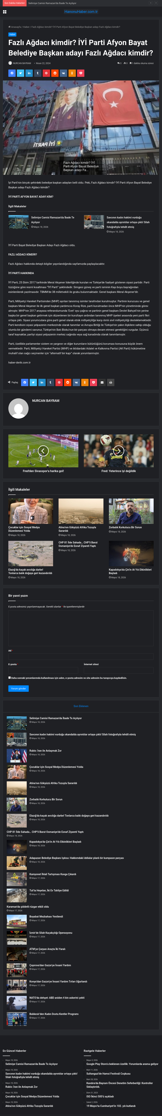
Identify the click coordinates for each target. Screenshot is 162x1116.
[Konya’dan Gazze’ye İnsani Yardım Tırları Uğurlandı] (18, 986)
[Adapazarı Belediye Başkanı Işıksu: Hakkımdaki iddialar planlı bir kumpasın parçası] (18, 863)
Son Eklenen (81, 704)
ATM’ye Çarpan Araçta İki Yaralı (49, 949)
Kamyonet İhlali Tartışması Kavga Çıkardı (54, 874)
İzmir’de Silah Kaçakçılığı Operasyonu (52, 932)
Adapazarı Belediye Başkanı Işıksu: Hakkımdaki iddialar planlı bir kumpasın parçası (78, 858)
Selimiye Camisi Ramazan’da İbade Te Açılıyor (52, 3)
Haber (26, 27)
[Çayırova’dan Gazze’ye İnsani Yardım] (18, 970)
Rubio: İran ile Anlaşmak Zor (47, 750)
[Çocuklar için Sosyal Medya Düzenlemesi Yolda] (30, 509)
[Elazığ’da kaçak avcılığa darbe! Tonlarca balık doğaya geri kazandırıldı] (30, 552)
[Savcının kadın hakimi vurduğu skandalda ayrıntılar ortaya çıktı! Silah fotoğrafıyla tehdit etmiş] (94, 222)
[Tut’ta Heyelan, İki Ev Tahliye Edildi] (18, 895)
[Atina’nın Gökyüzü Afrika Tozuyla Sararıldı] (81, 509)
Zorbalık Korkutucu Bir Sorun (125, 525)
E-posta (13, 662)
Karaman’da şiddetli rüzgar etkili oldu (29, 906)
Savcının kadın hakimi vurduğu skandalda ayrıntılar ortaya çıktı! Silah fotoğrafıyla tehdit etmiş (128, 222)
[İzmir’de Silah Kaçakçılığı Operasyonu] (18, 938)
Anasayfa (14, 27)
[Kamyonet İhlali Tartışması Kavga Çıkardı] (18, 879)
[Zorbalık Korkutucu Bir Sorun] (131, 509)
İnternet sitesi (91, 662)
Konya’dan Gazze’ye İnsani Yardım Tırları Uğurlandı (60, 981)
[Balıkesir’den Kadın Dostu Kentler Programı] (18, 1019)
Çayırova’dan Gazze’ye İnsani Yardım (52, 965)
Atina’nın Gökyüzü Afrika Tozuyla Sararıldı (55, 783)
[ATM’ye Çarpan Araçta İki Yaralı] (18, 954)
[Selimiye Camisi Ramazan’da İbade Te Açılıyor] (19, 222)
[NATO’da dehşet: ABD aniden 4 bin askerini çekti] (18, 1003)
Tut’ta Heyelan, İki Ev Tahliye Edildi (50, 890)
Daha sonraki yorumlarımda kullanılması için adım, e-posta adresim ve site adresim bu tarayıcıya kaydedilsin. (69, 676)
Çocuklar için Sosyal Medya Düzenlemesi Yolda (58, 766)
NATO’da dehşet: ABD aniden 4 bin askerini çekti (58, 997)
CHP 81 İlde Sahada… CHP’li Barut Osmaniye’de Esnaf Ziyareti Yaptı (46, 831)
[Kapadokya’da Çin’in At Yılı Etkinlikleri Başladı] (131, 552)
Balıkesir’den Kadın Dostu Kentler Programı (55, 1014)
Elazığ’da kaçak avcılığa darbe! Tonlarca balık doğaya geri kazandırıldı (70, 815)
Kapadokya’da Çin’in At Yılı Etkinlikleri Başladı (57, 841)
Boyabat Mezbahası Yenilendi (48, 916)
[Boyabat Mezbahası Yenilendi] (18, 921)
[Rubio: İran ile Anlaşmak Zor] (18, 756)
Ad (10, 649)
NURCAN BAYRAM (24, 63)
